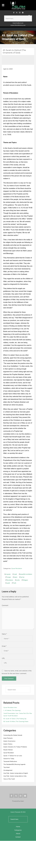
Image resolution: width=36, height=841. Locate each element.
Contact (18, 837)
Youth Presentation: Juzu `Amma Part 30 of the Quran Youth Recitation (17, 715)
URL (3, 658)
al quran (8, 574)
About (18, 834)
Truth (14, 583)
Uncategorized (7, 770)
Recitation (9, 580)
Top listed (6, 767)
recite (18, 580)
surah (8, 583)
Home (18, 827)
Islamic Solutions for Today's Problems (15, 747)
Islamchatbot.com (18, 23)
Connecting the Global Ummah (12, 735)
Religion (25, 580)
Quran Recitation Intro (10, 708)
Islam (15, 577)
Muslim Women (8, 750)
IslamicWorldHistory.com (18, 25)
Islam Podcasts (8, 738)
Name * (4, 634)
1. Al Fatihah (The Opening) (11, 711)
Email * (4, 646)
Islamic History (7, 744)
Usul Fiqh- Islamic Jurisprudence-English (15, 773)
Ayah (15, 574)
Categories (18, 830)
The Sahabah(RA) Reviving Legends (14, 765)
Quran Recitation (16, 568)
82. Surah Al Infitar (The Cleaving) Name (15, 722)
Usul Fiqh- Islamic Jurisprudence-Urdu (14, 776)
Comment (5, 605)
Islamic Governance (9, 741)
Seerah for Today (8, 759)
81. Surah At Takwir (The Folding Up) (14, 719)
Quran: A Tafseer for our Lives (12, 756)
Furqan (8, 577)
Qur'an (22, 577)
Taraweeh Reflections (10, 762)
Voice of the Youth (9, 779)
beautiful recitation (26, 574)
